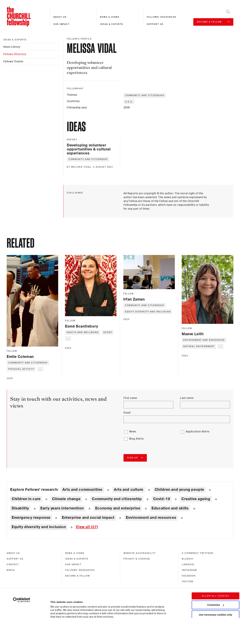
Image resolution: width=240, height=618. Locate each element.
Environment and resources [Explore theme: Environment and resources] (151, 517)
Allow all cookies (215, 569)
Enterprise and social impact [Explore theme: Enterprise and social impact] (88, 517)
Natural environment (198, 346)
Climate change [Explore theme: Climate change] (66, 499)
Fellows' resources (161, 17)
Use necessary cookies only (215, 587)
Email (127, 412)
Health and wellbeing (83, 332)
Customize (215, 577)
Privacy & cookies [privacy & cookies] (137, 559)
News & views (109, 17)
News (132, 431)
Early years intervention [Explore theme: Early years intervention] (62, 508)
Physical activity (21, 369)
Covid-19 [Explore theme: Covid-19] (161, 499)
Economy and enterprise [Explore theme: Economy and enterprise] (117, 508)
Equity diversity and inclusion (147, 312)
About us (59, 17)
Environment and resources (204, 340)
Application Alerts (198, 431)
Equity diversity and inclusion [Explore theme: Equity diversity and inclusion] (39, 527)
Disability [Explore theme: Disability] (20, 508)
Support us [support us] (15, 559)
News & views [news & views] (74, 553)
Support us (155, 24)
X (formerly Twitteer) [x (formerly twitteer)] (198, 553)
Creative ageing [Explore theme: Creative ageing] (195, 499)
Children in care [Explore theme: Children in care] (26, 499)
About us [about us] (13, 553)
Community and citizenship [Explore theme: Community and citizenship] (117, 499)
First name (130, 398)
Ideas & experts (111, 24)
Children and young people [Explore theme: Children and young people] (179, 489)
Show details (54, 605)
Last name (187, 398)
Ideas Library (11, 47)
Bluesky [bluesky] (188, 559)
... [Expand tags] (40, 369)
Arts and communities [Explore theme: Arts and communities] (82, 489)
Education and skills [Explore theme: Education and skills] (170, 508)
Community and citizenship (144, 95)
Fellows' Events (13, 61)
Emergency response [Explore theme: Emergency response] (31, 517)
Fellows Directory (14, 54)
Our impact (61, 24)
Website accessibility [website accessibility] (140, 553)
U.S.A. (129, 102)
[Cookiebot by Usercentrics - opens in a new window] (21, 572)
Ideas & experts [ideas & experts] (15, 40)
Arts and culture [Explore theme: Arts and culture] (128, 489)
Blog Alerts (136, 438)
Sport (108, 332)
